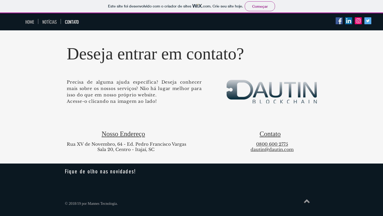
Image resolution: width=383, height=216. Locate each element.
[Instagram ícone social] (358, 20)
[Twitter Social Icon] (367, 20)
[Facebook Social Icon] (339, 20)
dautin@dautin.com (272, 149)
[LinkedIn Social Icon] (348, 20)
